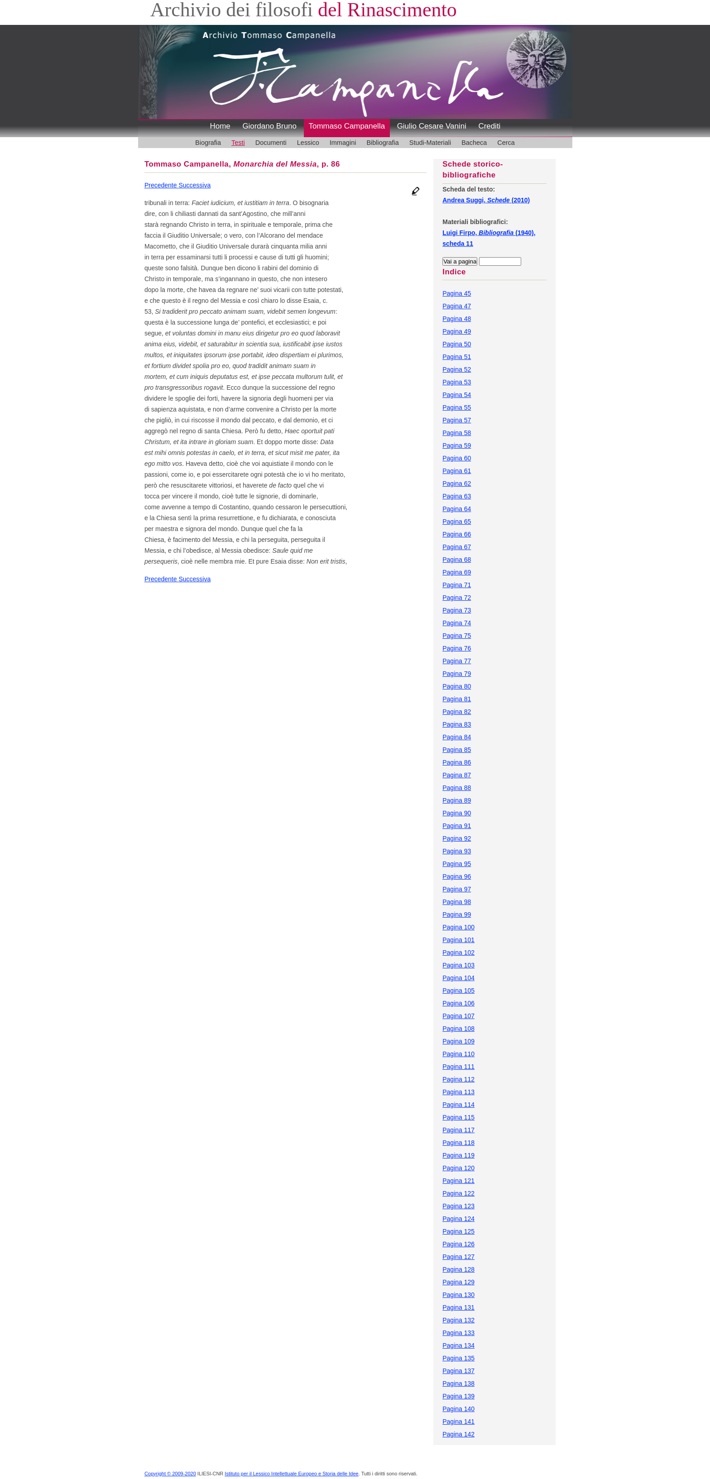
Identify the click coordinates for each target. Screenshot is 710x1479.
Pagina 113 (458, 1092)
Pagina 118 (458, 1142)
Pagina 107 (458, 1016)
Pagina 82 (456, 711)
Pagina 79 (456, 673)
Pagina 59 (456, 445)
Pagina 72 (456, 597)
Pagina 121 (458, 1180)
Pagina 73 (456, 610)
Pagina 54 (456, 394)
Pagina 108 (458, 1028)
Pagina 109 (458, 1041)
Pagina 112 (458, 1079)
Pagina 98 (456, 901)
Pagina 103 (458, 965)
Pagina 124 (458, 1218)
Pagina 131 (458, 1307)
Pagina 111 (458, 1066)
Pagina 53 (456, 382)
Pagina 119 (458, 1155)
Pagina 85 (456, 749)
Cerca (506, 142)
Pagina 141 (458, 1421)
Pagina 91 (456, 825)
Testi (238, 142)
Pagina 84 (456, 737)
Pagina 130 (458, 1294)
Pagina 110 (458, 1054)
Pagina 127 (458, 1256)
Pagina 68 (456, 559)
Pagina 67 (456, 546)
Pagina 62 (456, 483)
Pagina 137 (458, 1370)
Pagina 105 (458, 990)
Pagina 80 (456, 686)
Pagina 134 (458, 1345)
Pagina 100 (458, 927)
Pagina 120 (458, 1168)
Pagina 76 (456, 648)
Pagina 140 (458, 1408)
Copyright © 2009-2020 (170, 1473)
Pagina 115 (458, 1117)
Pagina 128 (458, 1269)
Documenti (271, 142)
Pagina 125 (458, 1231)
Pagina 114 (458, 1104)
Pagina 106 (458, 1003)
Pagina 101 (458, 939)
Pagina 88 (456, 787)
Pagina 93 (456, 851)
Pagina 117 (458, 1130)
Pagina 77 (456, 661)
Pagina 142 (458, 1434)
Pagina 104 (458, 977)
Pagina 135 (458, 1358)
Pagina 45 (456, 293)
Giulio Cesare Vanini (431, 126)
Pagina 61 (456, 470)
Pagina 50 (456, 344)
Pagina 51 (456, 356)
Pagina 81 (456, 699)
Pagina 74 (456, 623)
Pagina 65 (456, 521)
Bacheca (474, 142)
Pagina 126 (458, 1244)
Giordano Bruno (269, 126)
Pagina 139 (458, 1396)
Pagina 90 (456, 813)
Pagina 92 (456, 838)
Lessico (308, 142)
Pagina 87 (456, 775)
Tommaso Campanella (347, 126)
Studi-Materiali (430, 142)
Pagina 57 (456, 420)
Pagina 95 (456, 863)
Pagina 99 (456, 914)
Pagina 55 (456, 407)
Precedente (161, 185)
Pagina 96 (456, 876)
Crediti (489, 126)
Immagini (343, 142)
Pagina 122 (458, 1193)
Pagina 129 (458, 1282)
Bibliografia (382, 142)
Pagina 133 (458, 1332)
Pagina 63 (456, 496)
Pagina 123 (458, 1206)
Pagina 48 (456, 318)
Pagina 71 (456, 585)
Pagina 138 (458, 1383)
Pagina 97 (456, 889)
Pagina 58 (456, 432)
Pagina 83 (456, 724)
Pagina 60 (456, 458)
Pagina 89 (456, 800)
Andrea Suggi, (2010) (486, 200)
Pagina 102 (458, 952)
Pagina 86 (456, 762)
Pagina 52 (456, 369)
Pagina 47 (456, 306)
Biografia (208, 142)
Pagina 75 (456, 635)
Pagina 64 (456, 508)
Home (220, 126)
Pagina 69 (456, 572)
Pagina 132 (458, 1320)
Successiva (194, 185)
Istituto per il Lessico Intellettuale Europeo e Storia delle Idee (291, 1473)
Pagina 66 (456, 534)
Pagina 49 (456, 331)
